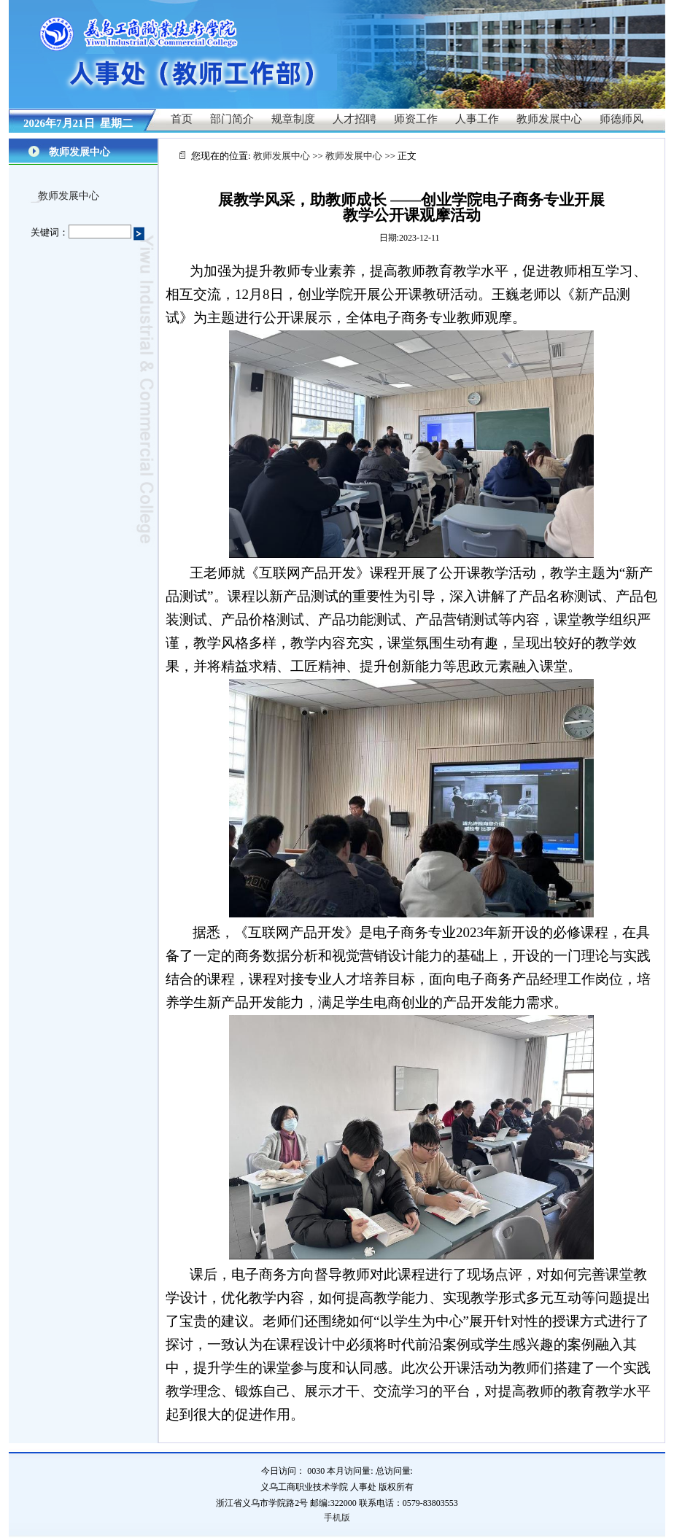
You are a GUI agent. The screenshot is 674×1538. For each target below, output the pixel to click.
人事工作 (477, 119)
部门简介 (232, 119)
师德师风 (621, 119)
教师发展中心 (549, 119)
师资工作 (416, 119)
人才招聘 (354, 119)
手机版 (337, 1517)
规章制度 (293, 119)
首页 (182, 119)
